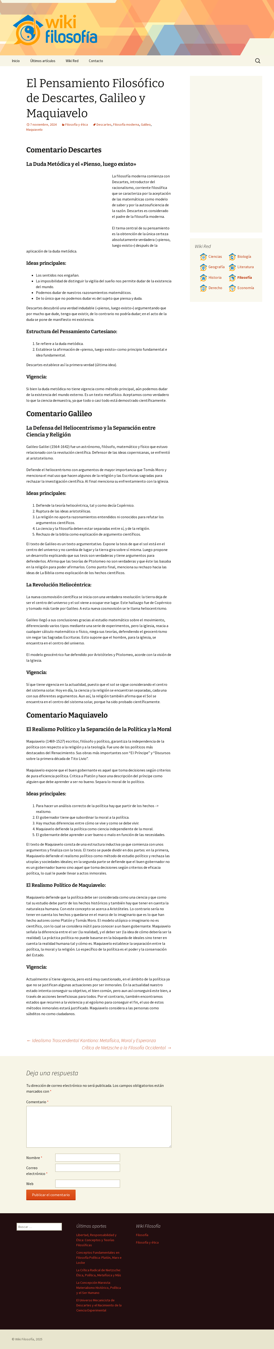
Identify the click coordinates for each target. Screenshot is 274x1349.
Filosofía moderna (126, 124)
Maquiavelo (34, 129)
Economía (241, 287)
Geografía (212, 267)
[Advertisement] (69, 209)
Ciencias (211, 256)
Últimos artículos (42, 60)
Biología (239, 256)
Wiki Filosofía (24, 1339)
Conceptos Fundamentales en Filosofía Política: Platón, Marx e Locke (99, 1257)
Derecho (211, 287)
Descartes (104, 124)
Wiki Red (72, 60)
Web (29, 1183)
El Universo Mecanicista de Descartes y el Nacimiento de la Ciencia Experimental (99, 1305)
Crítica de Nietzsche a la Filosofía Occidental (127, 1047)
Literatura (241, 267)
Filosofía (240, 277)
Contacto (96, 60)
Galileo (146, 124)
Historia (211, 277)
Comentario (37, 1101)
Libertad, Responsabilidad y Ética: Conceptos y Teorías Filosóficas (96, 1240)
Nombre (34, 1157)
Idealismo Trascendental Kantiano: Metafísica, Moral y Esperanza (91, 1040)
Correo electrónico (37, 1170)
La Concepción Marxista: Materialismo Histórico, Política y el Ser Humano (98, 1287)
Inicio (16, 60)
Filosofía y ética (76, 124)
